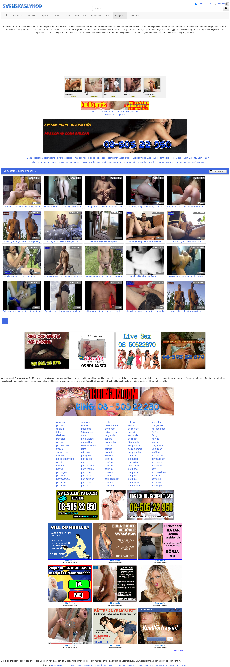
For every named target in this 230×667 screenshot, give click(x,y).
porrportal (133, 469)
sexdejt (60, 465)
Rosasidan (176, 158)
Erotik (103, 162)
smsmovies (62, 452)
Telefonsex (60, 158)
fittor (58, 432)
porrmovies (157, 455)
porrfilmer (86, 472)
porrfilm (60, 425)
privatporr (110, 429)
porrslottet (110, 485)
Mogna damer (186, 162)
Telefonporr (110, 158)
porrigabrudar (63, 479)
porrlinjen (156, 475)
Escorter (85, 162)
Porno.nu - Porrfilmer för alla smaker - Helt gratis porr (115, 111)
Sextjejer (167, 158)
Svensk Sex (133, 162)
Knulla (152, 162)
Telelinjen (38, 158)
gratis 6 (60, 429)
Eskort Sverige (139, 158)
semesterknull (88, 445)
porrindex (110, 482)
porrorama (133, 482)
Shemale (221, 3)
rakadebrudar (112, 425)
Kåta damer (198, 162)
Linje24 (30, 158)
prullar (108, 422)
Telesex (69, 158)
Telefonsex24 (99, 158)
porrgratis (86, 455)
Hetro (200, 3)
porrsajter (133, 459)
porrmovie (156, 462)
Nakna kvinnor (57, 162)
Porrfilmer (144, 162)
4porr (84, 435)
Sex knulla (133, 442)
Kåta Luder (37, 162)
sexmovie (133, 435)
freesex (60, 449)
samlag (108, 439)
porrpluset (133, 472)
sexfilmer (156, 452)
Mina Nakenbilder (124, 158)
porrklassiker (158, 459)
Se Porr (155, 432)
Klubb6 (185, 158)
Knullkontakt (94, 162)
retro (83, 449)
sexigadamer (158, 429)
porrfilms (85, 462)
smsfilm (85, 425)
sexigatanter (134, 452)
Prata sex (77, 158)
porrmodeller (63, 445)
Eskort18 (193, 158)
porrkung (156, 479)
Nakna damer (173, 162)
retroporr (85, 452)
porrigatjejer (87, 479)
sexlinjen (132, 439)
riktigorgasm (111, 432)
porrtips (109, 445)
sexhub (155, 439)
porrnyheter (134, 485)
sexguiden (156, 449)
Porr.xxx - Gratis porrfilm (115, 114)
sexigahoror (157, 422)
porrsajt (60, 469)
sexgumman (157, 445)
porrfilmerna (87, 465)
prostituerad (87, 439)
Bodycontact (203, 158)
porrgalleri (86, 459)
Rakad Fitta (122, 162)
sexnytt (132, 432)
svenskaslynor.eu (58, 665)
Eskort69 (46, 162)
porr (153, 469)
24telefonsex (88, 432)
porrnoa (132, 455)
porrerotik (110, 472)
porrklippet (156, 485)
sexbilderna (87, 422)
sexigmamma (135, 449)
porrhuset (61, 482)
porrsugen (61, 472)
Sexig (154, 435)
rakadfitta (109, 452)
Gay (210, 3)
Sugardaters (161, 162)
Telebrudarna (49, 158)
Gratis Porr (112, 162)
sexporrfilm (133, 465)
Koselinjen (87, 158)
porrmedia (156, 465)
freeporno (86, 429)
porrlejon (60, 439)
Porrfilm (109, 455)
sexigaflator (157, 425)
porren (108, 475)
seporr (131, 425)
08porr (131, 422)
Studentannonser (73, 162)
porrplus (132, 475)
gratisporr (61, 422)
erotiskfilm (86, 442)
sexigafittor (133, 429)
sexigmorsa (134, 445)
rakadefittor (110, 442)
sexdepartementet (65, 459)
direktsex (61, 435)
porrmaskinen (158, 472)
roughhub (110, 435)
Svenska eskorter (155, 158)
